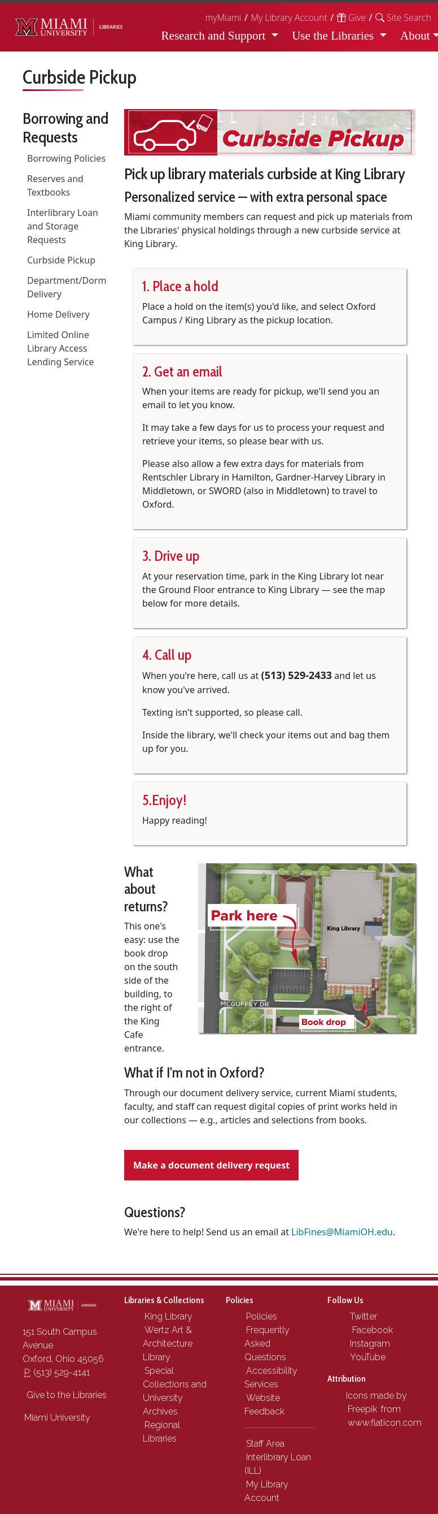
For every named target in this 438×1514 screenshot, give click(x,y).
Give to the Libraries (65, 1395)
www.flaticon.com (385, 1422)
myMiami (223, 17)
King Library (168, 1316)
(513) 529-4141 (57, 1372)
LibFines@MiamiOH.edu (342, 1232)
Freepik (362, 1409)
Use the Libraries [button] (334, 35)
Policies (261, 1316)
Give (351, 17)
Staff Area (265, 1443)
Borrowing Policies (66, 158)
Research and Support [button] (215, 35)
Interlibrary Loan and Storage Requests (62, 226)
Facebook (370, 1330)
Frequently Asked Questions (267, 1343)
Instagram (369, 1343)
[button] (403, 17)
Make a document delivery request (211, 1165)
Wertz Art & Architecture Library (167, 1343)
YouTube (367, 1357)
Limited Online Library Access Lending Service (60, 348)
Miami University (57, 1417)
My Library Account (289, 17)
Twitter (362, 1316)
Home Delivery (58, 314)
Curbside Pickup (61, 260)
